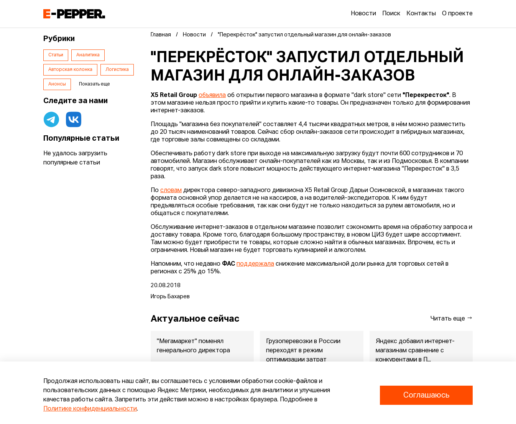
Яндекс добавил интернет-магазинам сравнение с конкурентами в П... (415, 351)
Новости (363, 14)
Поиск (391, 14)
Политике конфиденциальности (90, 409)
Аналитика (88, 55)
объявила (212, 95)
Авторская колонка (70, 69)
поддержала (255, 264)
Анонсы (57, 84)
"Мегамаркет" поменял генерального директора (193, 346)
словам (171, 190)
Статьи (55, 55)
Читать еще (452, 318)
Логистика (117, 69)
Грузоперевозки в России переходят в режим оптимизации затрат (303, 351)
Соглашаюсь (426, 395)
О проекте (457, 14)
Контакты (421, 14)
